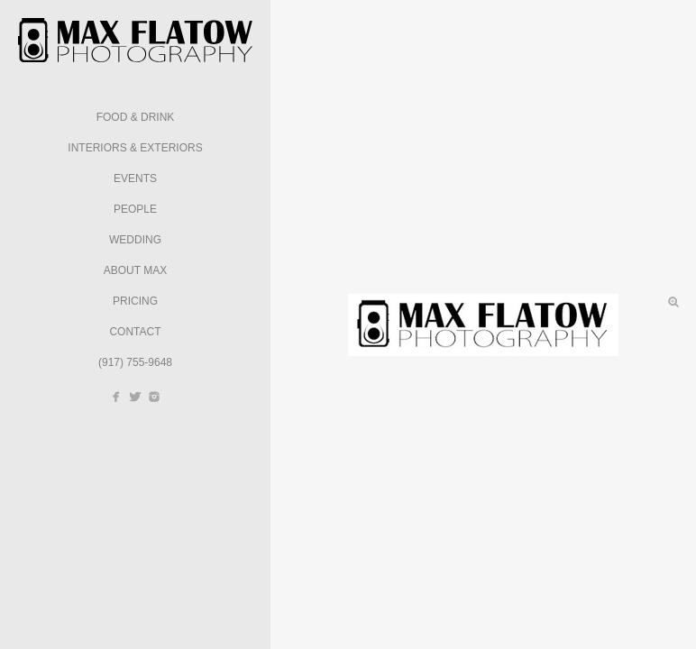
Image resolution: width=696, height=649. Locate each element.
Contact (134, 331)
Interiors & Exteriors (135, 148)
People (135, 209)
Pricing (135, 301)
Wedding (135, 239)
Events (135, 178)
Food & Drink (135, 117)
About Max (135, 270)
